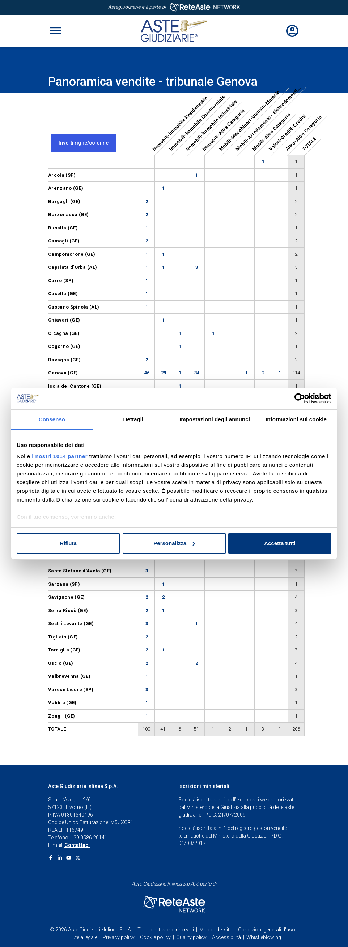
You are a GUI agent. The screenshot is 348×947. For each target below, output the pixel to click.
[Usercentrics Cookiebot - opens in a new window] (299, 398)
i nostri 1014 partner (60, 456)
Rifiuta (68, 543)
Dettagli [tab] (133, 419)
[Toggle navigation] (55, 30)
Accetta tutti (280, 543)
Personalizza (174, 543)
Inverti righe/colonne (84, 143)
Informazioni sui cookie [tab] (296, 419)
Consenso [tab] (52, 419)
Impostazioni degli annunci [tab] (214, 419)
